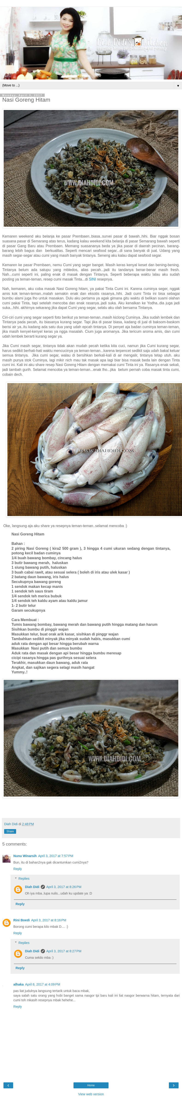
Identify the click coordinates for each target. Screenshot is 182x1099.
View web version (91, 1094)
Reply (17, 869)
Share (10, 831)
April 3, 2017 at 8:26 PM (63, 887)
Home (91, 1085)
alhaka (18, 984)
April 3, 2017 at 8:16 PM (48, 920)
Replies (23, 878)
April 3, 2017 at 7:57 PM (55, 856)
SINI (92, 279)
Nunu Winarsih (25, 856)
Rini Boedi (21, 920)
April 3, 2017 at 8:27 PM (63, 951)
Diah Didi (32, 887)
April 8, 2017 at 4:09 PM (42, 984)
